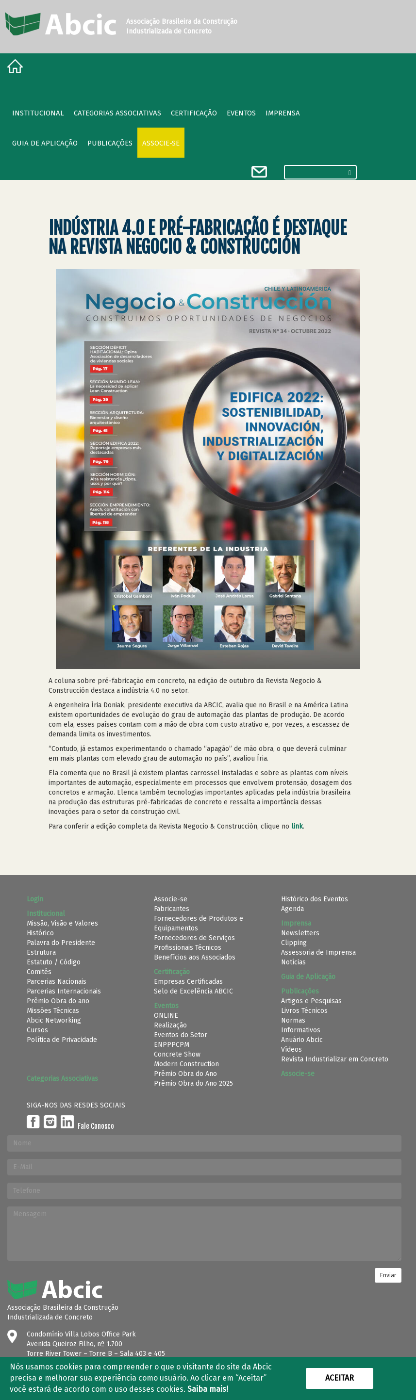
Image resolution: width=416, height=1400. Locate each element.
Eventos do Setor (180, 1035)
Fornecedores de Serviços (194, 938)
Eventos (241, 113)
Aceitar (339, 1378)
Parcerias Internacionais (64, 991)
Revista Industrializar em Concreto (334, 1059)
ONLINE (166, 1015)
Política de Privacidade (62, 1040)
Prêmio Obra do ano (58, 1001)
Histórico (40, 933)
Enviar (388, 1275)
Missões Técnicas (53, 1011)
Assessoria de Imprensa (318, 952)
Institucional (38, 113)
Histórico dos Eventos (314, 899)
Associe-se (161, 143)
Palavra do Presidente (61, 943)
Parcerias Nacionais (56, 981)
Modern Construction (186, 1064)
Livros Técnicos (304, 1011)
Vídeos (291, 1049)
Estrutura (41, 952)
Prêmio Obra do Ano (185, 1074)
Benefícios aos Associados (194, 957)
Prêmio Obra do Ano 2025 (193, 1083)
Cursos (37, 1030)
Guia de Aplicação (45, 143)
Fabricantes (171, 909)
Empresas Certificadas (188, 981)
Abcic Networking (54, 1020)
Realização (170, 1025)
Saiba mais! (207, 1389)
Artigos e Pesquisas (311, 1001)
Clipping (294, 943)
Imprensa (283, 113)
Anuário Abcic (302, 1040)
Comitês (39, 972)
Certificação (194, 113)
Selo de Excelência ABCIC (193, 991)
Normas (293, 1020)
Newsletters (300, 933)
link (297, 826)
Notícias (293, 962)
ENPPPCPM (171, 1045)
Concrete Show (177, 1054)
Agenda (292, 909)
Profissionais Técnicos (187, 948)
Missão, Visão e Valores (62, 923)
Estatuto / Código (54, 962)
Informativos (300, 1030)
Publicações (110, 143)
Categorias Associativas (117, 113)
